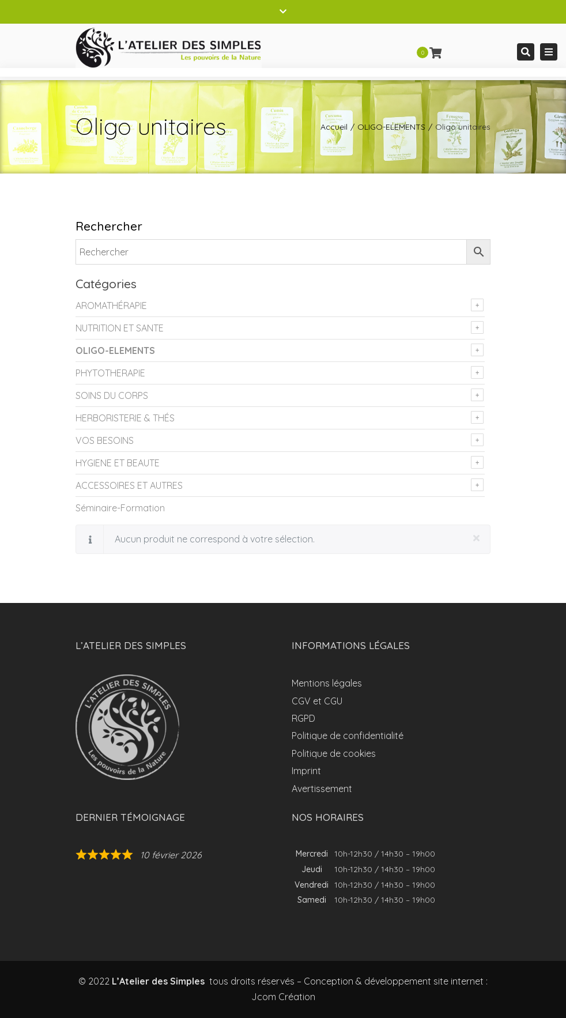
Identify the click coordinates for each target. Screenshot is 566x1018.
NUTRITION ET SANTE (120, 328)
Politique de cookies (334, 753)
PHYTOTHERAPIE (110, 373)
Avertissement (322, 788)
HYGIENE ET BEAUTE (118, 463)
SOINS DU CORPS (112, 395)
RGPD (303, 718)
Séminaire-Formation (120, 508)
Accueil (334, 127)
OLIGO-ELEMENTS (391, 127)
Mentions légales (327, 683)
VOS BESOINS (105, 440)
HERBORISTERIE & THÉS (125, 418)
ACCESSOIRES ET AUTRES (129, 485)
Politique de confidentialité (347, 735)
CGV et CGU (317, 701)
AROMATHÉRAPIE (111, 305)
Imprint (306, 770)
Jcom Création (283, 996)
